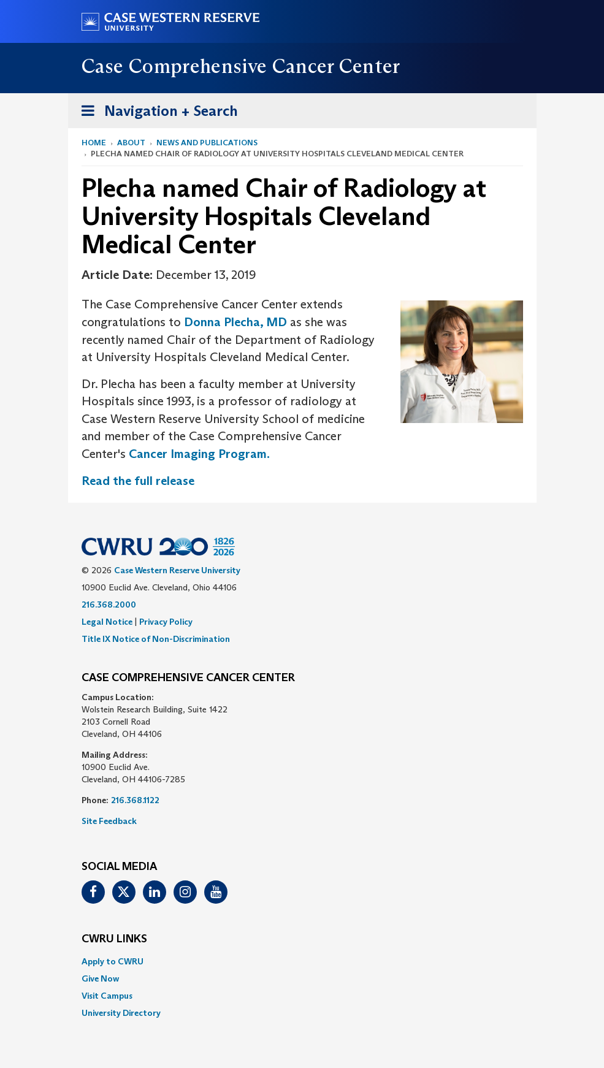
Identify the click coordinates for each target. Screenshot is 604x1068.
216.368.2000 (109, 604)
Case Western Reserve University (177, 570)
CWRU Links (114, 939)
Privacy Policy (166, 621)
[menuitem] (302, 961)
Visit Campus (107, 995)
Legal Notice (107, 621)
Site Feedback (109, 820)
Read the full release (138, 480)
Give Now (100, 978)
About (131, 142)
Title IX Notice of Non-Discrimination (156, 638)
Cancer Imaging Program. (199, 453)
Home (94, 142)
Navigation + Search (156, 113)
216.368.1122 (135, 800)
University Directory (121, 1012)
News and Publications (207, 142)
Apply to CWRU (112, 961)
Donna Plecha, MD (235, 322)
